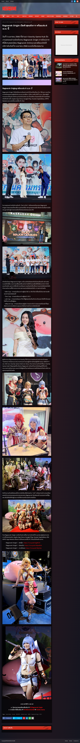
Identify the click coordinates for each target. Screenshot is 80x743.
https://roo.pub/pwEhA (33, 545)
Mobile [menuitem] (31, 16)
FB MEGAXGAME (29, 710)
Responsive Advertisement (66, 45)
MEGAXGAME (12, 741)
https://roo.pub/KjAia (33, 548)
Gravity (13, 714)
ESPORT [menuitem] (37, 16)
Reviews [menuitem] (65, 16)
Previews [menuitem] (58, 16)
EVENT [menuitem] (43, 16)
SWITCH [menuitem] (24, 16)
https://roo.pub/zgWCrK (32, 543)
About (7, 1)
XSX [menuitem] (18, 16)
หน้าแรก (4, 22)
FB (31, 707)
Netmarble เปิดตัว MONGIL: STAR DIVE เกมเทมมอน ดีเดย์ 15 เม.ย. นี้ (70, 80)
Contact (12, 1)
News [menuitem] (7, 16)
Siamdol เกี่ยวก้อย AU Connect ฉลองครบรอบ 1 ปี (69, 72)
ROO (8, 22)
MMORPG (18, 714)
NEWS (29, 714)
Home (3, 1)
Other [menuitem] (71, 16)
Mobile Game (40, 710)
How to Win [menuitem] (50, 16)
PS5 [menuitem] (13, 16)
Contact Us (76, 741)
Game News (8, 714)
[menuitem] (3, 16)
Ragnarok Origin (37, 707)
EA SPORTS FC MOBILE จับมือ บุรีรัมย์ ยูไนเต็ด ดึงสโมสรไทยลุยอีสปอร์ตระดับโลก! (70, 65)
